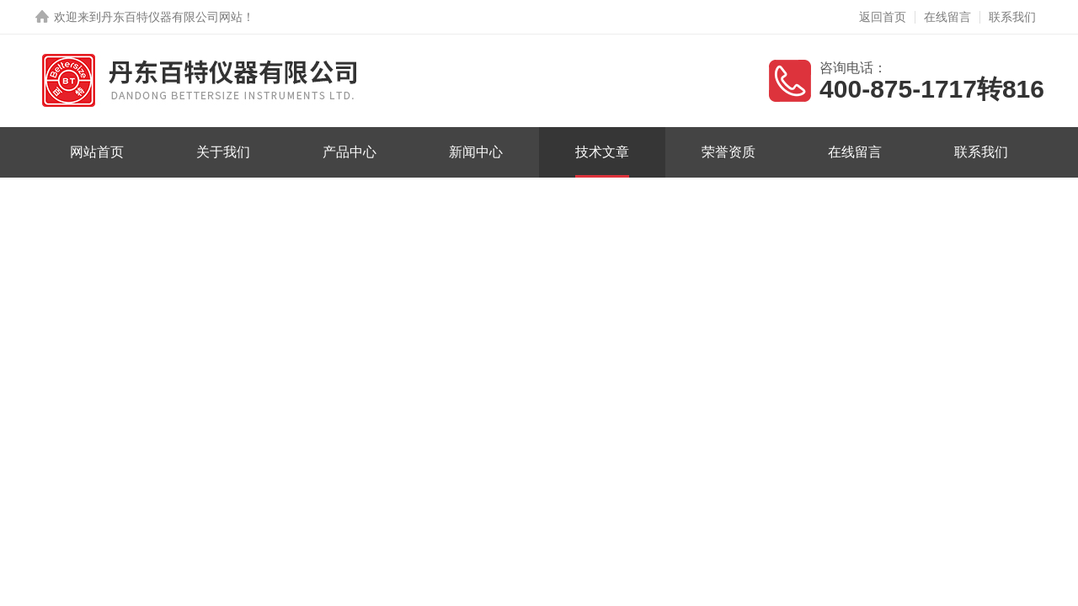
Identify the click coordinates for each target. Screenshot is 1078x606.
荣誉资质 (728, 152)
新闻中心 (476, 152)
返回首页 (882, 17)
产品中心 (349, 152)
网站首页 (97, 152)
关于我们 (223, 152)
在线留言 (947, 17)
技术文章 (602, 152)
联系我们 (1012, 17)
